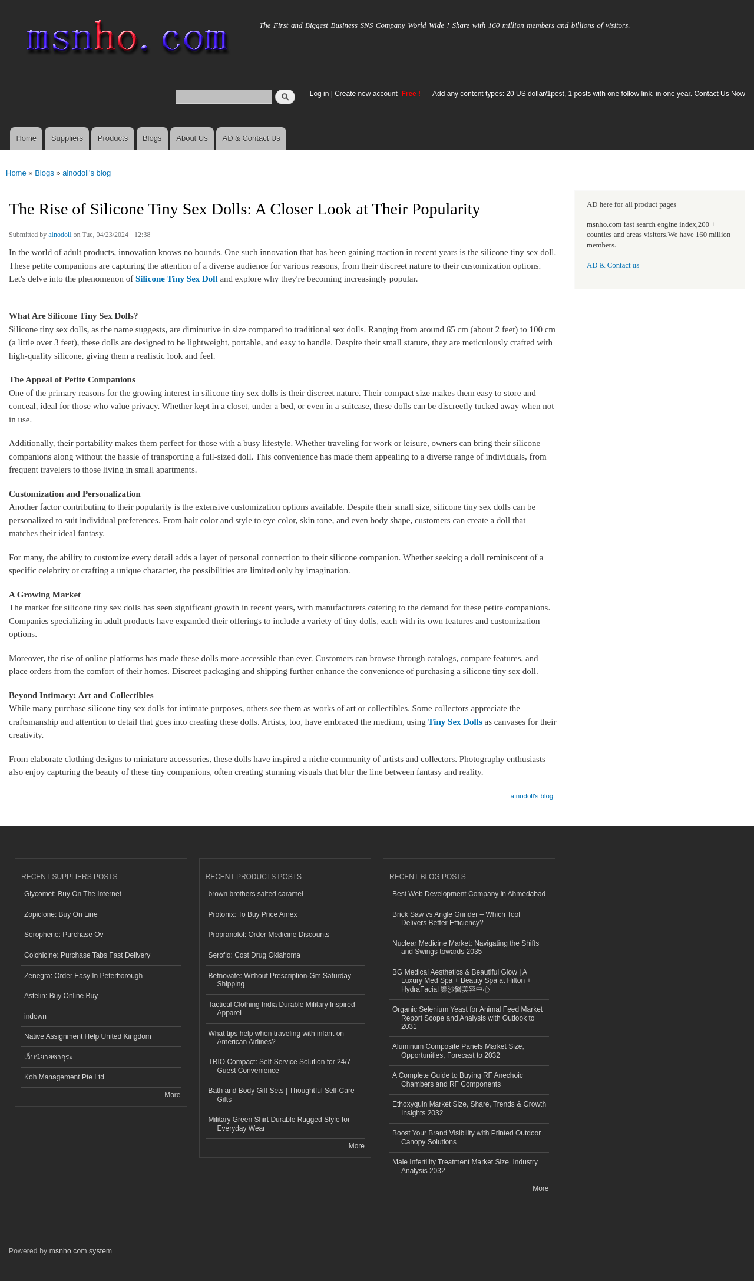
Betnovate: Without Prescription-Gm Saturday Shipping (280, 980)
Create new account (367, 94)
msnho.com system (80, 1251)
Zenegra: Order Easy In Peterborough (83, 976)
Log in (319, 94)
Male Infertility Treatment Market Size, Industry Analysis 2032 (465, 1166)
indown (35, 1016)
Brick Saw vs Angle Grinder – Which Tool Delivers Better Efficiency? (456, 918)
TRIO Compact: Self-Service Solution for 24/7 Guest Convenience (280, 1066)
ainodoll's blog (86, 173)
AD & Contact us (613, 265)
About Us (191, 138)
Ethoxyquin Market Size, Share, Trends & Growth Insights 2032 (469, 1108)
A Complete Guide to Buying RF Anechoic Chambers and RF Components (457, 1079)
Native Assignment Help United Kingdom (87, 1036)
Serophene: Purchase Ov (64, 934)
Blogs (152, 138)
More (172, 1095)
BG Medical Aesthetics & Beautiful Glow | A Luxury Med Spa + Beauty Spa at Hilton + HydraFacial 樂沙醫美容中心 (461, 980)
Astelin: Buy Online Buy (61, 996)
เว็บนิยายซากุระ (48, 1057)
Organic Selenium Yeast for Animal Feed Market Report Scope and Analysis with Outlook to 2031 (467, 1018)
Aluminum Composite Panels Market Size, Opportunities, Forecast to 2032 (458, 1050)
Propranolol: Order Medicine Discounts (269, 934)
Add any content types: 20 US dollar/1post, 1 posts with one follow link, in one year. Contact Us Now (588, 94)
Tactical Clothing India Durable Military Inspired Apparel (282, 1009)
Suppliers (67, 138)
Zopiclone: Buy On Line (61, 914)
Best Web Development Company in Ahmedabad (468, 894)
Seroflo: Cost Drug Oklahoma (255, 955)
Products (113, 138)
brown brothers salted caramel (256, 894)
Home (26, 138)
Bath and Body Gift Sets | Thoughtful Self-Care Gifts (282, 1095)
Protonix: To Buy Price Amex (253, 914)
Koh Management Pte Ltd (64, 1077)
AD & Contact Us (251, 138)
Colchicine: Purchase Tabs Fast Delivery (87, 955)
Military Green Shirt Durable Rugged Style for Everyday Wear (279, 1123)
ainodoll (59, 234)
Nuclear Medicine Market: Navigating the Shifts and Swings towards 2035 (465, 947)
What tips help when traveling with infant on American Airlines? (277, 1037)
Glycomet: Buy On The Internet (72, 894)
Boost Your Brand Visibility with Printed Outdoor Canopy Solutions (466, 1137)
